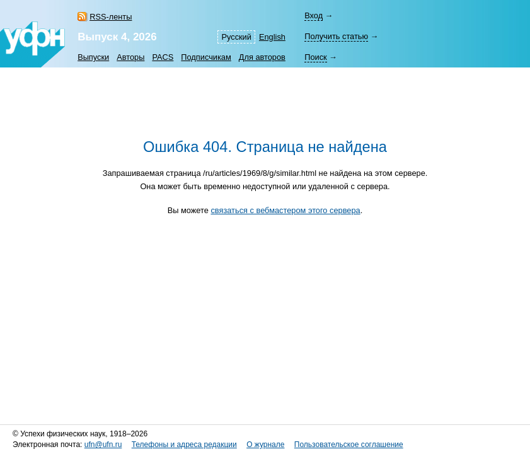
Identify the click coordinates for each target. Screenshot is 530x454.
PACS (162, 57)
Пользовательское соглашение (348, 444)
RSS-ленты (110, 16)
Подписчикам (206, 57)
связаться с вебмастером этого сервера (285, 210)
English (272, 37)
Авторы (130, 57)
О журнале (265, 444)
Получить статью (336, 36)
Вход (313, 15)
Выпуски (93, 57)
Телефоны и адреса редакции (184, 444)
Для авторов (262, 57)
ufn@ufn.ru (103, 444)
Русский (236, 37)
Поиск (315, 57)
